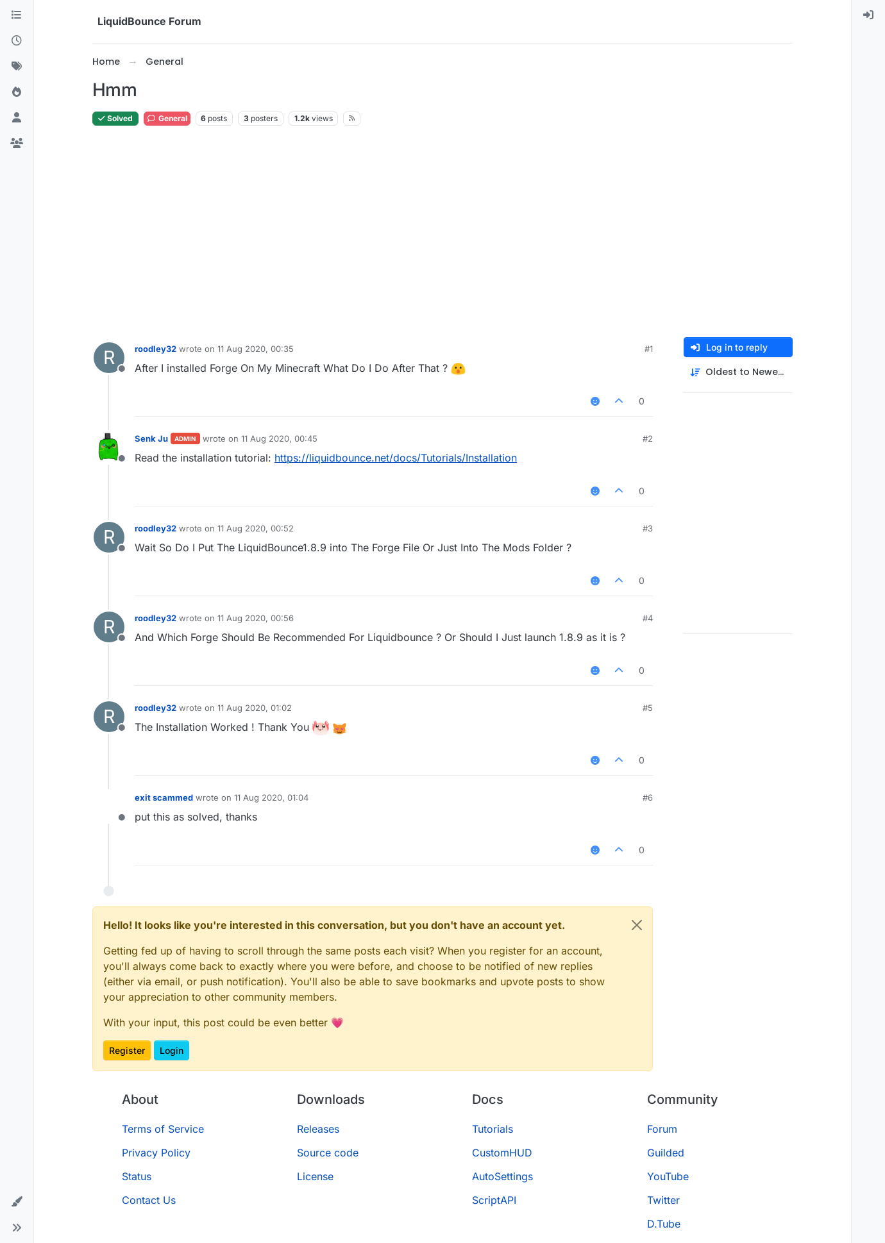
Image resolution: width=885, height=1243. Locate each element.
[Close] (636, 925)
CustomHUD (502, 1152)
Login (171, 1050)
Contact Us (149, 1200)
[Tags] (16, 66)
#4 (648, 618)
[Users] (16, 118)
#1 (649, 349)
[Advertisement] (442, 232)
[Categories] (16, 15)
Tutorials (492, 1128)
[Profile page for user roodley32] (109, 357)
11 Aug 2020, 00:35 (255, 349)
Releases (318, 1128)
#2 (648, 438)
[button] (16, 1202)
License (315, 1176)
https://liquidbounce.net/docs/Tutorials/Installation (395, 457)
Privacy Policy (156, 1152)
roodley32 (155, 349)
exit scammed (164, 797)
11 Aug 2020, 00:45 (279, 438)
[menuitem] (868, 15)
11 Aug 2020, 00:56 (255, 618)
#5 (648, 708)
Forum (662, 1128)
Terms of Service (163, 1128)
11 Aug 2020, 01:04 (271, 797)
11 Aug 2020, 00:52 (255, 528)
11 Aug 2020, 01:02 (254, 708)
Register (127, 1050)
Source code (327, 1152)
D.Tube (663, 1223)
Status (136, 1176)
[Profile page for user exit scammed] (109, 806)
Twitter (663, 1200)
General (167, 118)
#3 (648, 528)
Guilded (665, 1152)
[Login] (868, 15)
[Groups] (16, 143)
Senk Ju (151, 438)
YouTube (668, 1176)
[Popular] (16, 92)
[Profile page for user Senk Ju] (109, 447)
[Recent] (16, 41)
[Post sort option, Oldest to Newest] (738, 372)
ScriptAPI (494, 1200)
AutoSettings (502, 1176)
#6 (648, 797)
